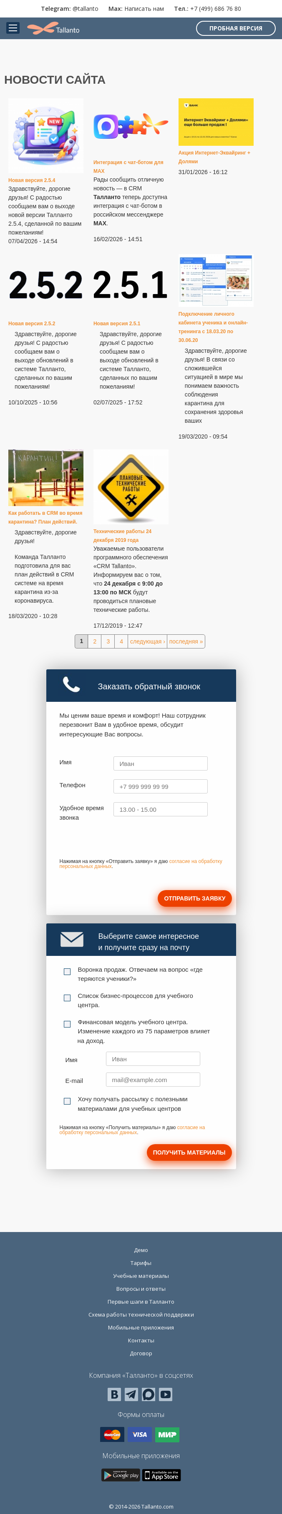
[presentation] (123, 842)
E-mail (74, 1080)
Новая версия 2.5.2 (31, 324)
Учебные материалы (141, 1276)
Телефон (73, 784)
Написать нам (144, 8)
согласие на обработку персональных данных (132, 1130)
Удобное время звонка (82, 812)
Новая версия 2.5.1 (117, 324)
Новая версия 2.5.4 (31, 180)
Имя (66, 762)
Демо (141, 1250)
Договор (141, 1353)
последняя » (186, 641)
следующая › (147, 641)
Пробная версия (235, 28)
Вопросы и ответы (141, 1288)
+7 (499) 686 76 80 (215, 8)
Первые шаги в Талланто (141, 1301)
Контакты (141, 1340)
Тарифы (141, 1263)
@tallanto (85, 8)
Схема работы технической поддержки (141, 1314)
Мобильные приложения (141, 1327)
